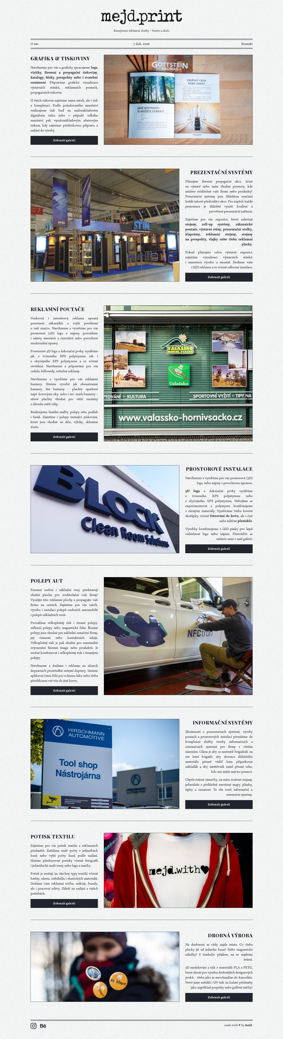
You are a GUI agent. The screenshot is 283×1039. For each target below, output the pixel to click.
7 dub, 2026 (141, 44)
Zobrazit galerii (64, 140)
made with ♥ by (238, 1025)
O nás (34, 44)
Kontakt (247, 44)
